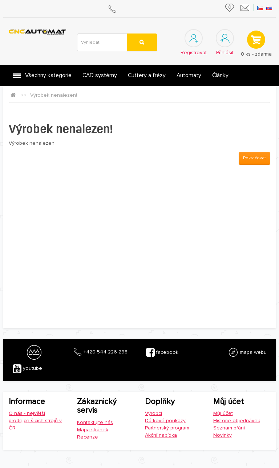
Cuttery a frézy (147, 75)
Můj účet (223, 413)
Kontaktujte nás (95, 422)
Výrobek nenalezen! (53, 95)
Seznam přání (229, 428)
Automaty (189, 75)
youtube (27, 369)
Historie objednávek (236, 420)
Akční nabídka (161, 435)
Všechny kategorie (48, 75)
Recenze (87, 437)
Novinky (222, 435)
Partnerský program (167, 428)
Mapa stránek (92, 430)
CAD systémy (99, 75)
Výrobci (153, 413)
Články (220, 75)
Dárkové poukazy (165, 420)
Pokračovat (254, 158)
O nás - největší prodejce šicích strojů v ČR (35, 420)
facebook (162, 352)
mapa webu (247, 352)
